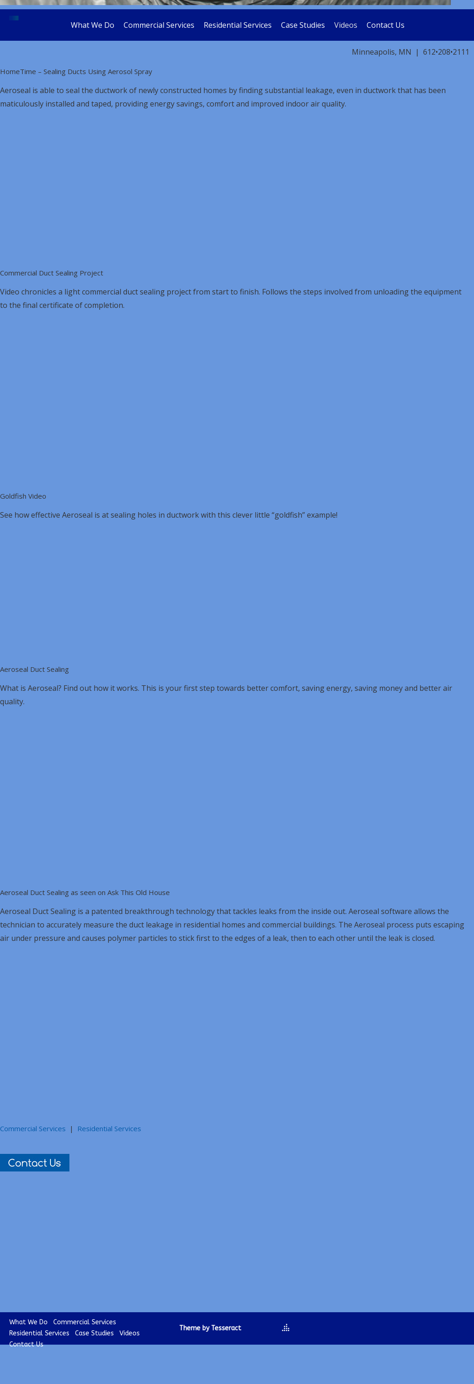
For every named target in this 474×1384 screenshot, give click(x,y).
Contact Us (386, 25)
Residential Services (238, 25)
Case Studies (303, 25)
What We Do (92, 25)
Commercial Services (159, 25)
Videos (345, 25)
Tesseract (226, 1328)
